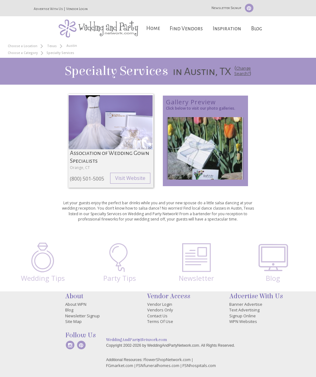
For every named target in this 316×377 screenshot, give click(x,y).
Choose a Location (22, 46)
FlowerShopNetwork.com (167, 359)
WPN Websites (243, 321)
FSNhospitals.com (199, 365)
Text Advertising (244, 310)
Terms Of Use (160, 321)
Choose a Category (23, 53)
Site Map (73, 321)
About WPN (75, 304)
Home (153, 28)
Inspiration (227, 29)
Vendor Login (77, 9)
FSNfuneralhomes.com (157, 365)
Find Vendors (186, 29)
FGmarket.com (119, 365)
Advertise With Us (48, 9)
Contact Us (157, 316)
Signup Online (242, 316)
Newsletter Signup (226, 8)
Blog (256, 29)
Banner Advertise (245, 304)
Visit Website (130, 178)
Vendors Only (160, 310)
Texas (52, 46)
